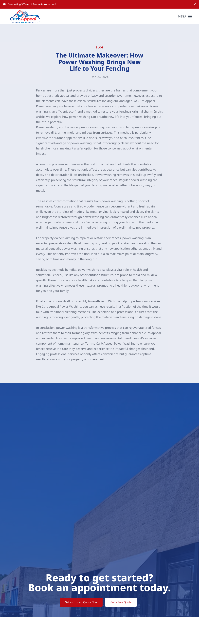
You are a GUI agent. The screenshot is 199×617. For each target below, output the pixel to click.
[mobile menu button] (190, 16)
